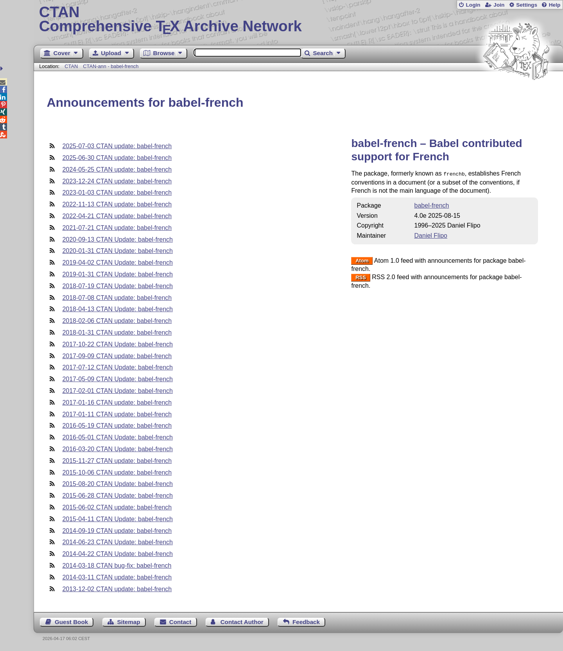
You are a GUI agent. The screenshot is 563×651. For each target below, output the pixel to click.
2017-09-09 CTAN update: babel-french (117, 356)
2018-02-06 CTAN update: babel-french (117, 320)
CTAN (71, 66)
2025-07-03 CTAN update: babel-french (117, 146)
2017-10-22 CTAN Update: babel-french (117, 344)
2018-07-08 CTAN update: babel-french (117, 297)
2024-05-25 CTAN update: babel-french (117, 169)
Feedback (306, 622)
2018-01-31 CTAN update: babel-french (117, 332)
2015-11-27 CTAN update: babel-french (117, 460)
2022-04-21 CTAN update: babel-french (117, 216)
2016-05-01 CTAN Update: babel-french (117, 437)
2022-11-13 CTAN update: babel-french (117, 204)
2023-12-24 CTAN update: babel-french (117, 181)
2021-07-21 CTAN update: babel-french (117, 227)
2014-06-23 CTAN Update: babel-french (117, 542)
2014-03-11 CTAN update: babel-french (117, 577)
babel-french (431, 204)
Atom (361, 260)
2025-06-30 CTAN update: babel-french (117, 157)
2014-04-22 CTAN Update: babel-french (117, 554)
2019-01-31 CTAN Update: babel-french (117, 274)
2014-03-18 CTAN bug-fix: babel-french (116, 565)
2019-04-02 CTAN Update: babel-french (117, 262)
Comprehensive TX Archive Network (298, 19)
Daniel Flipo (430, 234)
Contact (180, 622)
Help (555, 5)
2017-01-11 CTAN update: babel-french (117, 414)
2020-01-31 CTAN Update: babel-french (117, 250)
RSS (360, 277)
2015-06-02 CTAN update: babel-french (117, 507)
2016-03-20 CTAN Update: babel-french (117, 449)
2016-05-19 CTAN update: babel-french (117, 425)
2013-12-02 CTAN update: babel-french (117, 589)
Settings (526, 5)
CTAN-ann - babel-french (110, 66)
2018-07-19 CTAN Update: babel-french (117, 286)
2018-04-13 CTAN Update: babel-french (117, 309)
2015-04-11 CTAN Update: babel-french (117, 519)
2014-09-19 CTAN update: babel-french (117, 530)
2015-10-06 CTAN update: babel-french (117, 472)
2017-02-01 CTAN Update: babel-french (117, 390)
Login (473, 5)
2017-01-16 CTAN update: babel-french (117, 402)
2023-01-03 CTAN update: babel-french (117, 192)
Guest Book (71, 622)
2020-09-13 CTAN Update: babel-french (117, 239)
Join (498, 5)
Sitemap (128, 622)
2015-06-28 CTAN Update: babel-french (117, 495)
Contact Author (242, 622)
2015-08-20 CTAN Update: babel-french (117, 484)
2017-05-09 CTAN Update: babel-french (117, 379)
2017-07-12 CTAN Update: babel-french (117, 367)
